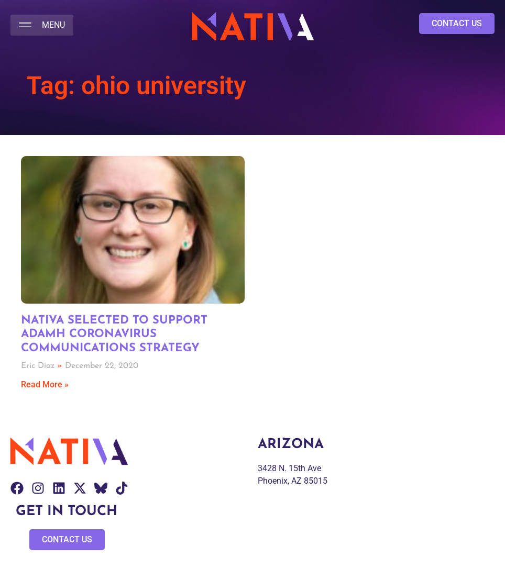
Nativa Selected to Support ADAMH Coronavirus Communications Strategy (114, 334)
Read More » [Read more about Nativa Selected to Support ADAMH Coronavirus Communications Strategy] (45, 384)
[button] (41, 25)
